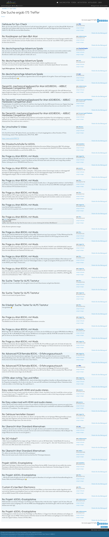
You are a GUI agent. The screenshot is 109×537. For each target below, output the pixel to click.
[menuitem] (14, 6)
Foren (73, 2)
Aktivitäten (82, 2)
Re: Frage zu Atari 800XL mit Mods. (20, 156)
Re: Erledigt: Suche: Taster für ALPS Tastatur (25, 305)
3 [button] (101, 20)
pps (80, 74)
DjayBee (81, 329)
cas (80, 426)
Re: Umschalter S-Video (14, 127)
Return (3, 16)
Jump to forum (80, 28)
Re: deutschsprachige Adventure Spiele (22, 48)
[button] (107, 21)
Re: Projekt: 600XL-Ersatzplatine (19, 475)
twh (80, 60)
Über (100, 2)
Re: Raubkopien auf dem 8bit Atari (20, 36)
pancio (81, 168)
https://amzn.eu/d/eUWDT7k (10, 138)
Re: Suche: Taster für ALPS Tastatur (20, 281)
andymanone (82, 36)
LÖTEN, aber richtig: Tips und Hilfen (20, 378)
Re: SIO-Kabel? (10, 439)
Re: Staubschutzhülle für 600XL (18, 144)
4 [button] (103, 20)
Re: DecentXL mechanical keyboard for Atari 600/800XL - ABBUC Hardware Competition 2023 (36, 101)
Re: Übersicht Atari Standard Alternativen (23, 426)
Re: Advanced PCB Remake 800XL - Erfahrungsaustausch (32, 354)
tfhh (80, 24)
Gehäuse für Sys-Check (14, 24)
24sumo (81, 126)
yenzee (5, 219)
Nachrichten (64, 2)
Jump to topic (80, 30)
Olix (80, 180)
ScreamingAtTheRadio (85, 99)
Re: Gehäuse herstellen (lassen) (18, 414)
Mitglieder (92, 2)
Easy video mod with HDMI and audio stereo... (26, 390)
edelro (80, 450)
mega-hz (81, 156)
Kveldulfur (81, 144)
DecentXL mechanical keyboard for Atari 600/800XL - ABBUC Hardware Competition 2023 (34, 87)
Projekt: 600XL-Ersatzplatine (17, 463)
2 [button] (99, 20)
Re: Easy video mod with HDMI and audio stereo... (27, 402)
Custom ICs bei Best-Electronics (18, 487)
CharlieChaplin (83, 48)
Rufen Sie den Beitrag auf (99, 33)
